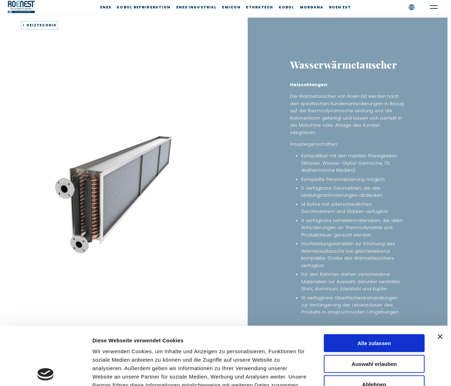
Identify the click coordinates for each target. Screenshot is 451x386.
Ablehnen (374, 326)
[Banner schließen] (440, 278)
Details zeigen (375, 372)
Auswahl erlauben (374, 306)
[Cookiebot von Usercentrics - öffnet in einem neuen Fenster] (45, 372)
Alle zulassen (374, 285)
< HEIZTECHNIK (39, 25)
